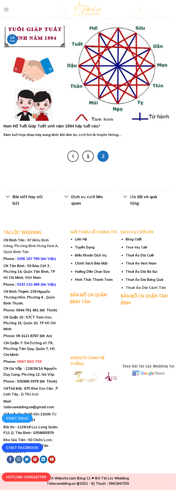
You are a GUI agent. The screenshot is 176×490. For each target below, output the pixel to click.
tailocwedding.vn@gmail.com (28, 407)
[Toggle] (7, 197)
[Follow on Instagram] (18, 459)
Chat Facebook (22, 447)
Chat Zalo (17, 418)
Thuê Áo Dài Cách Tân (146, 287)
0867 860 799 (29, 361)
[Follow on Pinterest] (35, 459)
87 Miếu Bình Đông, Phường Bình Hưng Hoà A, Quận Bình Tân (30, 246)
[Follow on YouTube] (51, 459)
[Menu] (6, 9)
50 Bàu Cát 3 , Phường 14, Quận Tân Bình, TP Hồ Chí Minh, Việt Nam (29, 272)
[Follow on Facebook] (10, 459)
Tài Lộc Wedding (115, 478)
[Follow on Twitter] (27, 459)
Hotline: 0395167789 (26, 477)
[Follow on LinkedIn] (43, 459)
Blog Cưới (134, 239)
